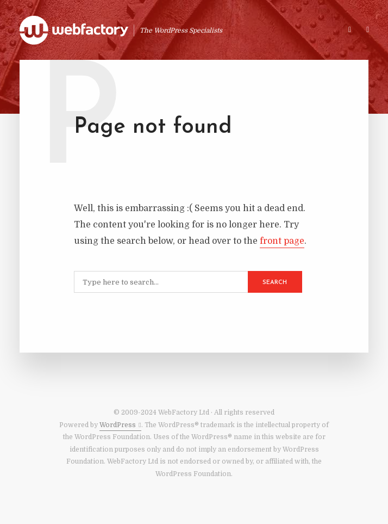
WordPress (117, 425)
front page (282, 241)
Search (274, 283)
